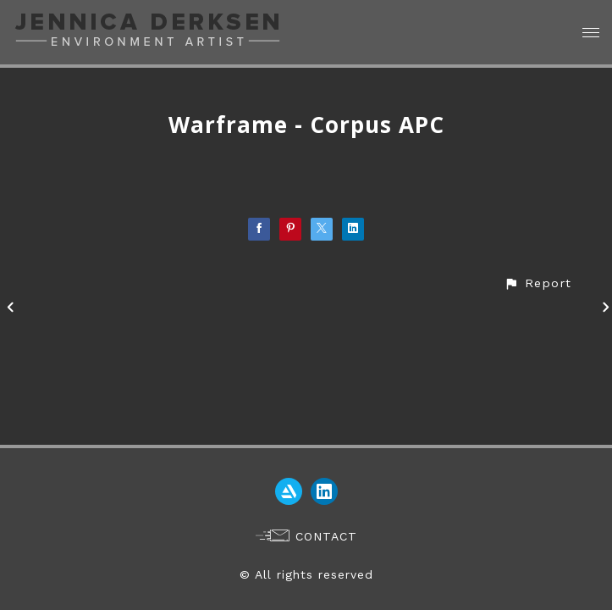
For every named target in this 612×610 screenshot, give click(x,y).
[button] (537, 283)
